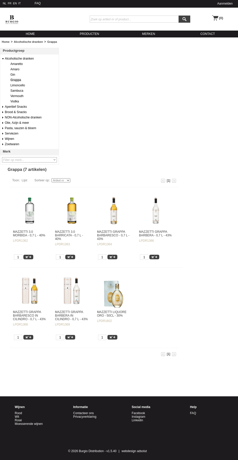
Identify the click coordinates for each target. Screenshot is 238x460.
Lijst (24, 180)
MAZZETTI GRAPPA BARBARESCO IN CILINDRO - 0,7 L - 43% (29, 315)
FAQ (38, 3)
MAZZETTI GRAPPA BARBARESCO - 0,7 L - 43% (113, 235)
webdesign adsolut (134, 451)
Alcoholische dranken (28, 41)
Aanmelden (225, 3)
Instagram (138, 416)
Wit (17, 416)
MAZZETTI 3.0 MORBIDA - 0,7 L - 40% (29, 233)
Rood (18, 413)
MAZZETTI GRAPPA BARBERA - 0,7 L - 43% (155, 233)
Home (6, 41)
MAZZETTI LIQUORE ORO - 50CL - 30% (111, 313)
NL (4, 3)
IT (19, 3)
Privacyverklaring (84, 416)
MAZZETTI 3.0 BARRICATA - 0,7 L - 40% (69, 235)
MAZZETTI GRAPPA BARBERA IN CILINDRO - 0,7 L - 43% (71, 315)
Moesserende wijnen (29, 424)
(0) (221, 18)
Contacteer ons (83, 413)
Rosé (18, 420)
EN (15, 3)
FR (10, 3)
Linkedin (137, 420)
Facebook (138, 413)
